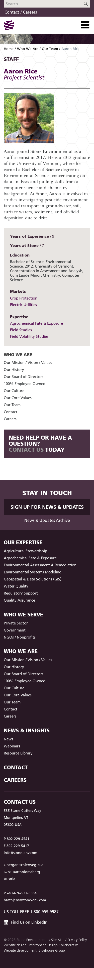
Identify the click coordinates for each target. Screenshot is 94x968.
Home (9, 49)
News (8, 739)
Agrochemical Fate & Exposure (36, 323)
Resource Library (18, 753)
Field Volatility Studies (29, 336)
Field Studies (21, 329)
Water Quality (16, 586)
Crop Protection (23, 298)
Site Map (57, 940)
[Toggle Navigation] (85, 25)
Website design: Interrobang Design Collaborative (41, 945)
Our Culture (14, 390)
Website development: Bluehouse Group (34, 950)
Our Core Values (18, 397)
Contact (12, 12)
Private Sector (16, 623)
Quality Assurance (19, 600)
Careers (30, 12)
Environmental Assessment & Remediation (40, 565)
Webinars (12, 746)
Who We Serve (23, 614)
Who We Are (27, 49)
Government (15, 630)
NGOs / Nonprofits (20, 637)
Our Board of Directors (23, 376)
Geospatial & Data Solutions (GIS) (32, 579)
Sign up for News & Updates (47, 507)
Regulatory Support (21, 593)
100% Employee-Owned (24, 383)
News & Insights (27, 730)
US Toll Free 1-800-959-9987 (31, 911)
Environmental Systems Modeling (32, 572)
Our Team (50, 49)
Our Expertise (23, 542)
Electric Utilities (23, 304)
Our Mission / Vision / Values (28, 362)
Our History (14, 369)
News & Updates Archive (47, 520)
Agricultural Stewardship (25, 551)
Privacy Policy (77, 940)
